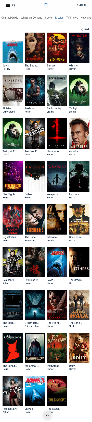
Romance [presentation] (29, 240)
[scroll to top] (47, 415)
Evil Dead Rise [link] (32, 280)
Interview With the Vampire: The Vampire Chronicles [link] (54, 237)
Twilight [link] (73, 108)
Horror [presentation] (28, 68)
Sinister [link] (7, 108)
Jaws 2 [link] (51, 280)
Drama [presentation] (50, 111)
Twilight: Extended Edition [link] (10, 151)
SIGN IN (81, 5)
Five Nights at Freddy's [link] (10, 194)
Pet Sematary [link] (54, 366)
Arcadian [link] (74, 151)
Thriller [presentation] (72, 326)
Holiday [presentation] (6, 68)
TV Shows (72, 17)
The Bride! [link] (30, 237)
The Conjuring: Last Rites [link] (10, 366)
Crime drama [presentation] (9, 111)
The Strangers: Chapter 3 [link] (32, 65)
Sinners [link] (51, 65)
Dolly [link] (72, 366)
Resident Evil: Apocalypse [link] (32, 151)
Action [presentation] (28, 111)
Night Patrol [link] (9, 237)
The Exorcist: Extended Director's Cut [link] (54, 409)
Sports (48, 17)
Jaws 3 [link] (29, 409)
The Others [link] (75, 280)
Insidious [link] (74, 194)
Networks (86, 17)
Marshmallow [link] (32, 366)
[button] (8, 5)
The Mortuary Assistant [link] (10, 323)
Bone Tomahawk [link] (76, 237)
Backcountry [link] (54, 108)
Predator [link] (29, 108)
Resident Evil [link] (10, 409)
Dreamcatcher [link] (32, 323)
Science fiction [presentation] (32, 326)
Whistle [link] (73, 65)
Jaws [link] (6, 65)
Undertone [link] (53, 151)
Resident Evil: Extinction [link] (10, 280)
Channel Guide (9, 17)
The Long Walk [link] (76, 323)
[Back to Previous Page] (84, 29)
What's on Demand (31, 17)
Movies (59, 17)
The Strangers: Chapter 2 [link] (54, 323)
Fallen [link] (28, 194)
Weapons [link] (52, 194)
